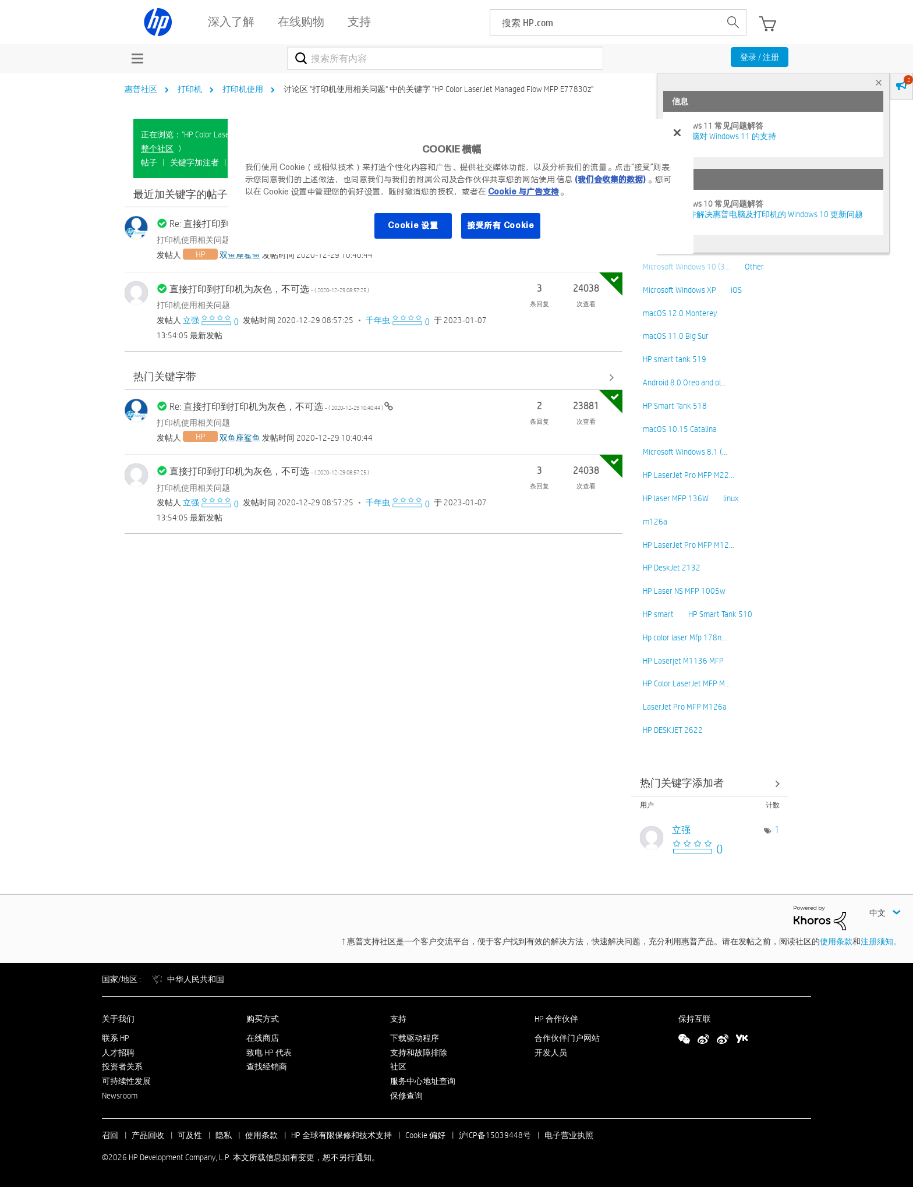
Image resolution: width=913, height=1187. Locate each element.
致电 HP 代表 (269, 1052)
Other (754, 266)
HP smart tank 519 (674, 359)
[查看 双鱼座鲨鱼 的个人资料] (240, 255)
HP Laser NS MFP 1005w (684, 591)
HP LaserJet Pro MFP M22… (688, 475)
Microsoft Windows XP (679, 290)
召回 (110, 1135)
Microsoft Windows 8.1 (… (685, 452)
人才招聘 (118, 1052)
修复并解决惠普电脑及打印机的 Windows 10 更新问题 (767, 214)
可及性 (190, 1135)
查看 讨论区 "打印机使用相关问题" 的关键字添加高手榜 (709, 784)
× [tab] (878, 82)
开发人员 (551, 1052)
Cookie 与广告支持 (523, 191)
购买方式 (262, 1019)
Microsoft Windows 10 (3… (686, 266)
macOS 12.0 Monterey (680, 313)
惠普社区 (141, 89)
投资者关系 (122, 1066)
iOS (736, 290)
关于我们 (118, 1019)
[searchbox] (605, 22)
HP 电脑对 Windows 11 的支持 (724, 136)
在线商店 (262, 1038)
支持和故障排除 (418, 1052)
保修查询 (406, 1095)
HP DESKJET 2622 (673, 730)
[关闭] (677, 133)
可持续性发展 (126, 1081)
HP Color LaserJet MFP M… (686, 683)
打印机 (190, 89)
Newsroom (119, 1095)
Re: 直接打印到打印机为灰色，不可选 (276, 407)
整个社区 (157, 148)
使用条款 (836, 941)
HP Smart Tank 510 (720, 614)
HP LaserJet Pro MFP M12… (688, 545)
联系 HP (115, 1038)
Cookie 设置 (413, 225)
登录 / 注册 (759, 57)
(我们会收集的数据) (610, 179)
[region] (460, 186)
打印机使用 (242, 89)
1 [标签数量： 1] (777, 830)
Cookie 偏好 (425, 1135)
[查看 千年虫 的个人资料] (378, 320)
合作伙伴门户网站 (567, 1038)
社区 (398, 1066)
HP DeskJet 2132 (671, 567)
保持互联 (694, 1019)
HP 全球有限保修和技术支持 (341, 1135)
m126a (655, 521)
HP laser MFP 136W (676, 498)
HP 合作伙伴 (556, 1019)
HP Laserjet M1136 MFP (683, 660)
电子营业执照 (568, 1135)
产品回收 (148, 1135)
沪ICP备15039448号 (495, 1135)
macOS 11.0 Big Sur (676, 336)
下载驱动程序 (414, 1038)
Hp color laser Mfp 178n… (685, 637)
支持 (398, 1019)
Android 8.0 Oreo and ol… (684, 382)
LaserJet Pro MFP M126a (685, 706)
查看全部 (373, 377)
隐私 (223, 1135)
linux (730, 498)
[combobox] (445, 58)
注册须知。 (881, 941)
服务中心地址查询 (422, 1081)
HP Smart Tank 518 (675, 406)
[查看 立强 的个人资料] (191, 320)
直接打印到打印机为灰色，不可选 (269, 289)
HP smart (658, 614)
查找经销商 (266, 1066)
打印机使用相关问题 (193, 240)
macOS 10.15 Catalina (680, 429)
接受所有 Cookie (501, 225)
